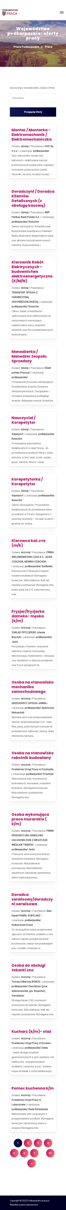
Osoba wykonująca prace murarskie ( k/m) (30, 819)
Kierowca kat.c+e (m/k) (28, 543)
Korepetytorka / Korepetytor (27, 481)
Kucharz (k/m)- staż (31, 1031)
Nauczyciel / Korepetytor (23, 420)
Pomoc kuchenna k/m (33, 1088)
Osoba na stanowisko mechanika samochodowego (33, 687)
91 (50, 1153)
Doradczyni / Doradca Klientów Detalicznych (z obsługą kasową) (33, 198)
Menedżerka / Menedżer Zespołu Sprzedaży (29, 356)
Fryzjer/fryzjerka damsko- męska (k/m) (28, 616)
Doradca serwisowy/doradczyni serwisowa (32, 899)
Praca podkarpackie (26, 46)
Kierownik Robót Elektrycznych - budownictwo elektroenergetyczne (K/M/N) (32, 271)
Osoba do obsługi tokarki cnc (28, 968)
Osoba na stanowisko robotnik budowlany (33, 755)
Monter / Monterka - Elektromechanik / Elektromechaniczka (32, 134)
